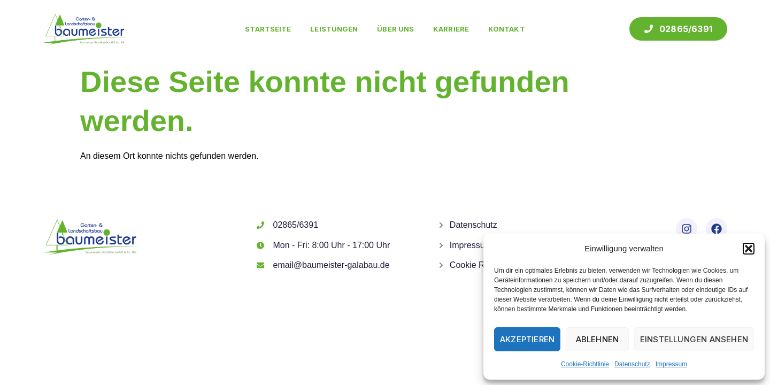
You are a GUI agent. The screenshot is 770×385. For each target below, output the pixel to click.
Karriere (451, 29)
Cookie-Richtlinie (585, 364)
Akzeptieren (527, 339)
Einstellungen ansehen (694, 339)
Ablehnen (597, 339)
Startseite (268, 29)
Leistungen (334, 29)
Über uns (395, 29)
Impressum (671, 364)
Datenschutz (632, 364)
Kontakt (506, 29)
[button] (748, 248)
